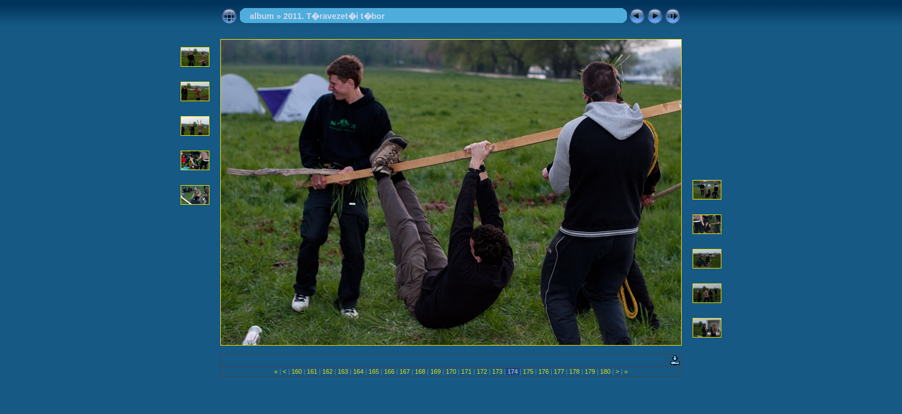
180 (605, 371)
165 (374, 371)
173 (497, 371)
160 (297, 371)
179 (590, 371)
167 (405, 371)
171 (466, 371)
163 (343, 371)
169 (435, 371)
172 (482, 371)
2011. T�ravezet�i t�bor (333, 16)
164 (358, 371)
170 (451, 371)
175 (528, 371)
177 (559, 371)
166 (389, 371)
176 (544, 371)
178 (575, 371)
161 (312, 371)
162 (327, 371)
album (262, 16)
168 (420, 371)
